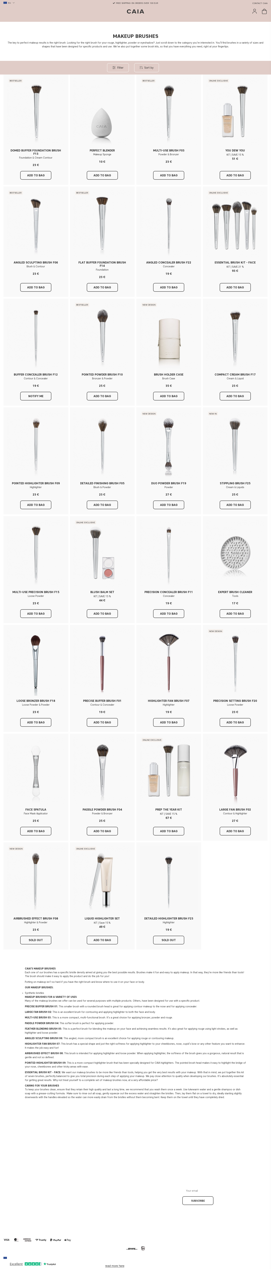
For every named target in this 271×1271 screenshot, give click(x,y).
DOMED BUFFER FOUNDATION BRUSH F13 (36, 152)
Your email (226, 1188)
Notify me (35, 396)
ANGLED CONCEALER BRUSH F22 (168, 262)
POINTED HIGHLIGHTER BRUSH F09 (36, 483)
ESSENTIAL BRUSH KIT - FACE (235, 262)
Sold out (36, 940)
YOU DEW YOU (235, 150)
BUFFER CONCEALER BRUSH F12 (36, 374)
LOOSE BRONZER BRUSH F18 (36, 700)
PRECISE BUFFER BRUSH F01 (102, 700)
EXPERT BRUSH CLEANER (235, 592)
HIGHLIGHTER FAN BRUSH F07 (168, 700)
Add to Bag (235, 175)
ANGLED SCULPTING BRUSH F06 (36, 262)
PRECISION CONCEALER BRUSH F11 (168, 592)
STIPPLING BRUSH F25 (235, 483)
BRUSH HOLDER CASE (168, 374)
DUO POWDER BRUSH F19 (168, 483)
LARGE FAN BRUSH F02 (235, 809)
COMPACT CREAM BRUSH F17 (235, 374)
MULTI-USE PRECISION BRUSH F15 (35, 592)
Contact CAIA (260, 3)
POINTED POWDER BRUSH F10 (102, 374)
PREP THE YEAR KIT (168, 809)
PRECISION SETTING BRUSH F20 (235, 700)
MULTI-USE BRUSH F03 (168, 150)
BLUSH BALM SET (102, 592)
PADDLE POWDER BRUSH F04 (102, 809)
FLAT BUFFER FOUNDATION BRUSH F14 (102, 264)
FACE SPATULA (35, 809)
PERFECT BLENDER (102, 150)
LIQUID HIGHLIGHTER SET (102, 918)
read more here (114, 1266)
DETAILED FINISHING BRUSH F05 (102, 483)
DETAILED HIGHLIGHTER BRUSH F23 (168, 918)
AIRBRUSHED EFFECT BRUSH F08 (35, 918)
